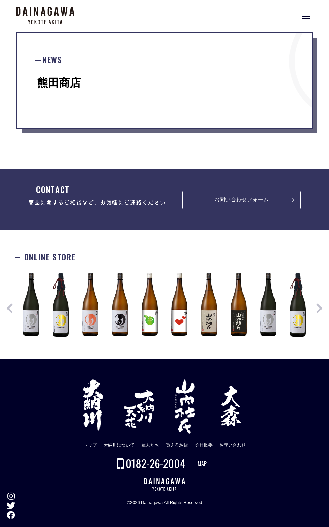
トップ (90, 445)
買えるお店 (177, 445)
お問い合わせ (232, 445)
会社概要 (204, 445)
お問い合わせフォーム (241, 199)
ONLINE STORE (322, 268)
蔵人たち (150, 445)
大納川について (119, 445)
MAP (202, 464)
